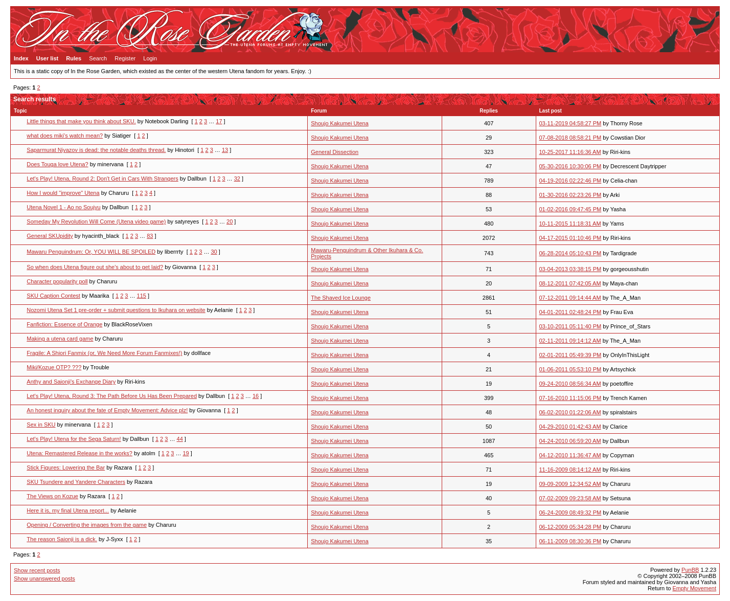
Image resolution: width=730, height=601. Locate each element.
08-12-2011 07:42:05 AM (570, 283)
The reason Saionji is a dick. (62, 539)
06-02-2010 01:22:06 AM (570, 412)
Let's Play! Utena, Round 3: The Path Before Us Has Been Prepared (112, 396)
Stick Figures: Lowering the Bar (66, 467)
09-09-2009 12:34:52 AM (570, 484)
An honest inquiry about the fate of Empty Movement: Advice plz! (107, 410)
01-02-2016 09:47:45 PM (570, 209)
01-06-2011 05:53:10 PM (570, 369)
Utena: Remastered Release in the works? (79, 453)
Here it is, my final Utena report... (68, 510)
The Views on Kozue (52, 496)
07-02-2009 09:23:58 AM (570, 498)
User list (47, 58)
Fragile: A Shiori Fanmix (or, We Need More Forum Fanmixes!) (104, 353)
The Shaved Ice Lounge (341, 298)
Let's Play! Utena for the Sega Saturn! (74, 439)
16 (256, 396)
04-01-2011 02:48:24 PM (570, 312)
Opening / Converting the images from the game (87, 525)
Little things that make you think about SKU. (81, 121)
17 (219, 121)
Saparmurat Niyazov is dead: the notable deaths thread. (96, 150)
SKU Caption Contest (53, 296)
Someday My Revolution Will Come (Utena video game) (96, 221)
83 (150, 236)
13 (225, 150)
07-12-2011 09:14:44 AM (570, 298)
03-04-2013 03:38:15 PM (570, 269)
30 (214, 252)
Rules (73, 58)
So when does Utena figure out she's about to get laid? (95, 267)
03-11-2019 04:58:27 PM (570, 123)
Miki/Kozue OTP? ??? (54, 367)
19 (185, 453)
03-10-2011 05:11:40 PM (570, 326)
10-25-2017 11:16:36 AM (570, 152)
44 (180, 439)
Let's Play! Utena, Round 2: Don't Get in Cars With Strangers (102, 178)
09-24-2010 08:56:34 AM (570, 384)
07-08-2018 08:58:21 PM (570, 138)
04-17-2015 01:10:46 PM (570, 238)
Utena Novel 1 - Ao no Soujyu (63, 207)
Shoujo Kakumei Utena (340, 123)
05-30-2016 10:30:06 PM (570, 166)
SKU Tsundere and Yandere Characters (76, 482)
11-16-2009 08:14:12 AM (570, 469)
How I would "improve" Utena (63, 193)
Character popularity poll (57, 281)
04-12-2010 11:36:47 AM (570, 455)
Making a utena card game (60, 339)
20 (229, 221)
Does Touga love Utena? (57, 164)
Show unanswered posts (44, 578)
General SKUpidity (50, 236)
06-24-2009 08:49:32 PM (570, 512)
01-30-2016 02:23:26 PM (570, 195)
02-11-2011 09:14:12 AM (570, 341)
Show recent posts (37, 570)
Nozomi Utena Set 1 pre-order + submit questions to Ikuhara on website (116, 310)
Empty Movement (694, 588)
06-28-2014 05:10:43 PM (570, 253)
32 (237, 178)
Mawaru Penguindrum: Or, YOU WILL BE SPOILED (91, 252)
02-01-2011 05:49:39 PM (570, 355)
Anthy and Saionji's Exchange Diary (71, 382)
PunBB (690, 570)
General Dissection (334, 152)
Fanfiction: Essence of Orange (64, 324)
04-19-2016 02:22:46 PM (570, 180)
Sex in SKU (41, 424)
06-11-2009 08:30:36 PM (570, 541)
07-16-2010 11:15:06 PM (570, 398)
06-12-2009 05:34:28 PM (570, 527)
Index (21, 58)
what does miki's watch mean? (65, 135)
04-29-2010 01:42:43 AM (570, 427)
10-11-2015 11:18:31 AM (570, 223)
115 (141, 296)
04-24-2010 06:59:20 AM (570, 441)
